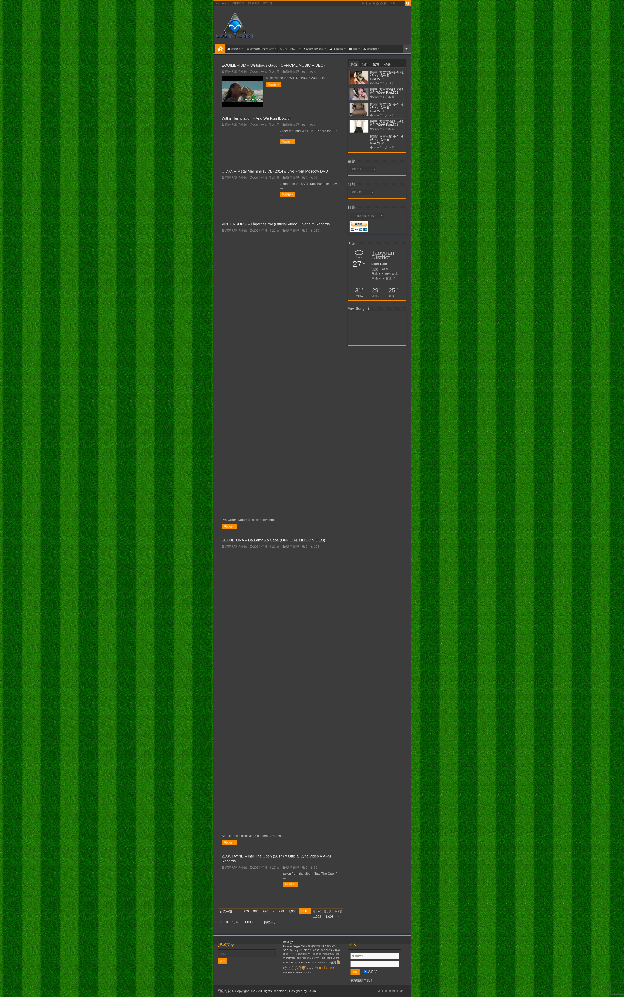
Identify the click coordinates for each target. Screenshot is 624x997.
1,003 (329, 916)
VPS (323, 946)
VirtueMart (289, 972)
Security (293, 950)
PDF (337, 953)
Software (320, 962)
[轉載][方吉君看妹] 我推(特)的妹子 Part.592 (387, 90)
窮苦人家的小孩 (236, 72)
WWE (299, 972)
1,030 (249, 922)
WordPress (289, 957)
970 (246, 911)
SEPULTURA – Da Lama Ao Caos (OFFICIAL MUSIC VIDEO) (273, 540)
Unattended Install (304, 962)
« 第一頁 (226, 911)
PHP (291, 953)
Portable (307, 972)
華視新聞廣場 (326, 953)
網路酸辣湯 (314, 946)
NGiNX (331, 946)
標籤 (387, 64)
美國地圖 (336, 49)
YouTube (324, 967)
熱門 (365, 64)
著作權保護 (253, 3)
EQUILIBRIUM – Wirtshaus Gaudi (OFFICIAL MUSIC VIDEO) (273, 65)
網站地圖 (370, 49)
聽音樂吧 (292, 72)
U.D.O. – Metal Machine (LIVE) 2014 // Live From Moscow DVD (275, 171)
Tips (322, 957)
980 (255, 911)
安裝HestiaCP (289, 49)
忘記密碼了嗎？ (362, 980)
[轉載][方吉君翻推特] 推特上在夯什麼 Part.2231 (387, 108)
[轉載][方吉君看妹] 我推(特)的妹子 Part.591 (387, 123)
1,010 (224, 922)
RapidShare (332, 957)
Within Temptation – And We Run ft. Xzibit (256, 118)
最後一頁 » (271, 922)
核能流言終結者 (314, 49)
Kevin (312, 991)
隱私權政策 (238, 3)
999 (281, 911)
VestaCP (288, 962)
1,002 (317, 916)
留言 (376, 64)
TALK (304, 946)
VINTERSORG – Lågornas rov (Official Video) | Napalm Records (276, 224)
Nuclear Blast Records (315, 950)
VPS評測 (331, 962)
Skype (296, 946)
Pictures (287, 946)
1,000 (292, 911)
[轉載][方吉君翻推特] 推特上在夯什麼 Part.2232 (387, 76)
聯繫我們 (267, 3)
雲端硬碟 (234, 49)
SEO (285, 950)
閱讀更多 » (273, 84)
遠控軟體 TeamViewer (260, 49)
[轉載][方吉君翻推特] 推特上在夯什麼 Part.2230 (387, 140)
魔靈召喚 (301, 957)
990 (265, 911)
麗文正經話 (313, 957)
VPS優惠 (313, 953)
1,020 (236, 922)
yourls (310, 968)
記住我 (370, 971)
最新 (354, 64)
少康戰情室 (301, 953)
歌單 (353, 49)
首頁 (220, 48)
